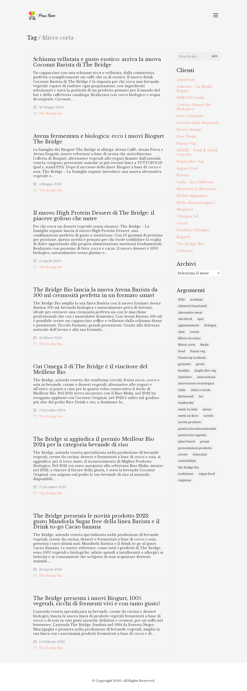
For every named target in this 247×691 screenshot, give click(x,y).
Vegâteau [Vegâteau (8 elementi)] (184, 480)
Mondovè (185, 209)
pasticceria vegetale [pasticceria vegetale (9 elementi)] (192, 435)
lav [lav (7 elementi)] (201, 396)
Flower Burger (189, 129)
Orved (182, 223)
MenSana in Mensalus (196, 189)
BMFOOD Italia (190, 98)
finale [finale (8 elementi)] (204, 344)
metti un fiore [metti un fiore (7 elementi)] (188, 415)
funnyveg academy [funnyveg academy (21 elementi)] (192, 357)
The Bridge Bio (50, 113)
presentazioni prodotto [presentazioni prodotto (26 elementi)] (195, 448)
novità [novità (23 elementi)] (208, 415)
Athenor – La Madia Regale (194, 88)
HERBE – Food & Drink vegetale (197, 152)
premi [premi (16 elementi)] (204, 441)
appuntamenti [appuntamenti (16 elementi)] (188, 325)
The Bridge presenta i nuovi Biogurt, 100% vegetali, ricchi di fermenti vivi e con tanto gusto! (96, 601)
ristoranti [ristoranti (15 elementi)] (200, 454)
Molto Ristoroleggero (196, 203)
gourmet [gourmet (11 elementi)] (184, 364)
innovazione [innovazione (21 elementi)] (206, 377)
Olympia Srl (187, 216)
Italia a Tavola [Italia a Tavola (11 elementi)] (201, 390)
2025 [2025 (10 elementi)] (181, 299)
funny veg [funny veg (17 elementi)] (197, 351)
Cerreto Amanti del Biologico (194, 107)
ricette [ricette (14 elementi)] (182, 454)
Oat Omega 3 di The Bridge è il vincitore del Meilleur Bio (90, 369)
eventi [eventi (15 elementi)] (194, 332)
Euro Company (190, 116)
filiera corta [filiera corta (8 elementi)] (186, 344)
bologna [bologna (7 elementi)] (210, 325)
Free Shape (187, 136)
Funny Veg (186, 143)
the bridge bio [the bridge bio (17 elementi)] (188, 467)
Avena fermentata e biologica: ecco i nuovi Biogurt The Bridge (98, 138)
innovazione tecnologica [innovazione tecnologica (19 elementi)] (196, 383)
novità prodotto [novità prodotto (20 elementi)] (189, 422)
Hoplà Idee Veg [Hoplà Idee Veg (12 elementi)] (205, 370)
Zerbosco (185, 251)
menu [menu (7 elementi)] (207, 409)
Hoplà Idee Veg (190, 161)
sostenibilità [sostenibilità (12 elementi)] (187, 461)
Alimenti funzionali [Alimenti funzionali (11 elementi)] (192, 306)
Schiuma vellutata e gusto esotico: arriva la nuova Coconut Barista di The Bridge (97, 62)
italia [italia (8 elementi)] (182, 390)
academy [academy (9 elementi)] (196, 299)
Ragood (183, 237)
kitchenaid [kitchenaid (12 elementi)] (186, 396)
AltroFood (185, 80)
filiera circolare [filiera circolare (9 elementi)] (189, 338)
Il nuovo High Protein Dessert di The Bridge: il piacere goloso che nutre (94, 215)
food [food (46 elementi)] (181, 351)
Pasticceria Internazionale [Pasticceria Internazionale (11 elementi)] (197, 428)
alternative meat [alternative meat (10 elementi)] (190, 312)
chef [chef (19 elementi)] (181, 332)
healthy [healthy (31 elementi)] (183, 370)
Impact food (187, 168)
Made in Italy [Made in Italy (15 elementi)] (187, 409)
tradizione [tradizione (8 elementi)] (185, 474)
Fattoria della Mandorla (198, 123)
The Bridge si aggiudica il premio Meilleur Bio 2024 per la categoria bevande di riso (93, 441)
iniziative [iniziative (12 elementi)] (185, 377)
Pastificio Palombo (193, 230)
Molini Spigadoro (192, 196)
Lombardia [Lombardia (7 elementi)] (185, 403)
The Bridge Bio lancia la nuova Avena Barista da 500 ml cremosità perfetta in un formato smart (95, 292)
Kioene (183, 175)
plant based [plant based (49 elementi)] (186, 441)
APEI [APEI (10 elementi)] (200, 319)
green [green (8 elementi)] (200, 364)
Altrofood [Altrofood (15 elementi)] (185, 319)
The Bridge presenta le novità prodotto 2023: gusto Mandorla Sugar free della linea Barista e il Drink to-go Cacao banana (96, 521)
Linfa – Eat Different (195, 182)
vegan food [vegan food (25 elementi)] (207, 474)
